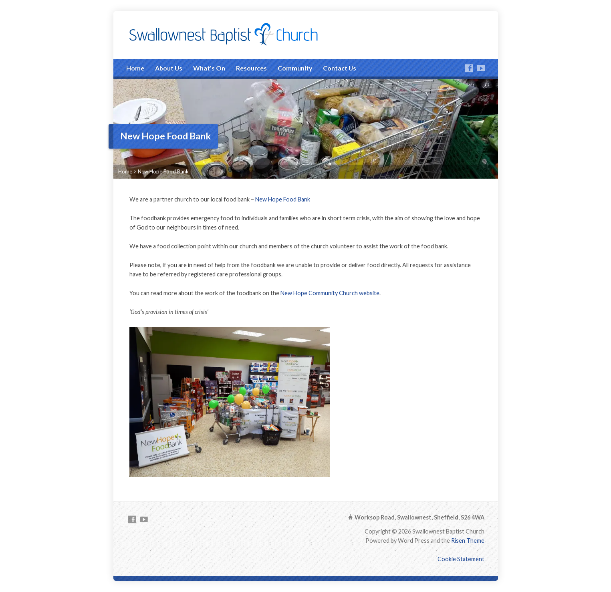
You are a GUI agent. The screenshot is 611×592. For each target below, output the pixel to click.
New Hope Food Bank (163, 171)
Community (295, 68)
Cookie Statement (461, 559)
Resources (251, 68)
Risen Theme (467, 540)
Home (135, 68)
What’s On (209, 68)
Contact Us (339, 68)
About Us (168, 68)
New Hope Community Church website (329, 293)
